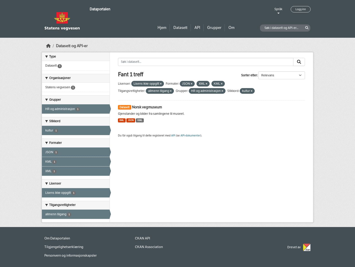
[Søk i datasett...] (206, 62)
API (197, 27)
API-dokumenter (190, 135)
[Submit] (299, 62)
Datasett (180, 27)
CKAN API (142, 238)
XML (121, 120)
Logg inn (300, 9)
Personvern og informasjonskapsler (70, 255)
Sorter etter (249, 75)
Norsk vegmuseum (147, 107)
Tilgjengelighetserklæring (63, 247)
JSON (131, 120)
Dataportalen (100, 9)
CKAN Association (149, 247)
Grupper (214, 27)
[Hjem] (48, 46)
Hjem (162, 27)
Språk (278, 9)
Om (231, 27)
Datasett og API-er (72, 46)
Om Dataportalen (57, 238)
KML (139, 120)
